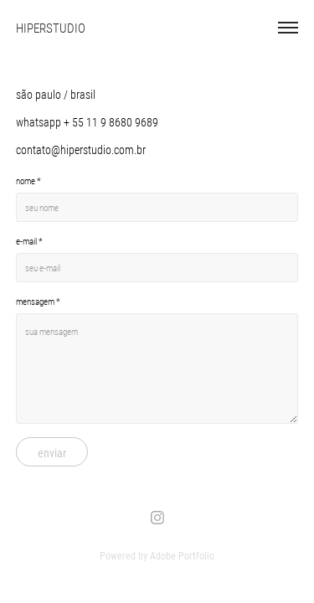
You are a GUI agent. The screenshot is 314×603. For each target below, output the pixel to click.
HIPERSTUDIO (50, 27)
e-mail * (29, 241)
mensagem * (38, 301)
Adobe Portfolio (182, 555)
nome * (28, 181)
